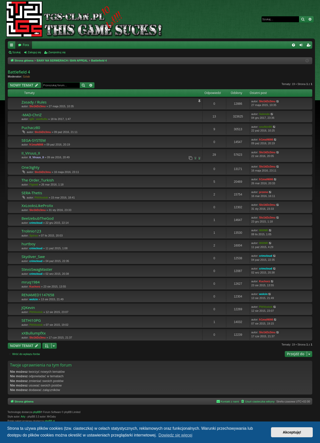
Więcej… (12, 46)
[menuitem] (293, 45)
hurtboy (29, 243)
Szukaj (16, 52)
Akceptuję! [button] (292, 432)
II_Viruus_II (31, 153)
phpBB (36, 412)
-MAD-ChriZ (32, 114)
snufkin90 (265, 126)
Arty (23, 416)
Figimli (33, 184)
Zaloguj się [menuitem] (302, 46)
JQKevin (28, 307)
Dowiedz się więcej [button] (175, 435)
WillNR (263, 230)
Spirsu (33, 235)
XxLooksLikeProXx (37, 205)
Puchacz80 (31, 127)
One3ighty (31, 167)
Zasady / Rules (34, 102)
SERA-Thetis (32, 192)
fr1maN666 (36, 144)
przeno (263, 192)
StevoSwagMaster (37, 269)
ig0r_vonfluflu (38, 119)
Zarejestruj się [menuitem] (309, 46)
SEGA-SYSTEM (34, 140)
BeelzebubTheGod (38, 218)
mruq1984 (31, 282)
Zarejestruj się (57, 52)
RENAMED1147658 (38, 294)
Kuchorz (34, 286)
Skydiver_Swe (33, 256)
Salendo (264, 114)
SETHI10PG (31, 320)
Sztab (26, 76)
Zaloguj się (34, 52)
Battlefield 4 (19, 72)
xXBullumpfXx (34, 333)
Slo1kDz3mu (37, 106)
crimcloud (35, 222)
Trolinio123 (31, 231)
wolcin (33, 299)
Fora (26, 45)
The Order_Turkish (38, 180)
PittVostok (41, 197)
